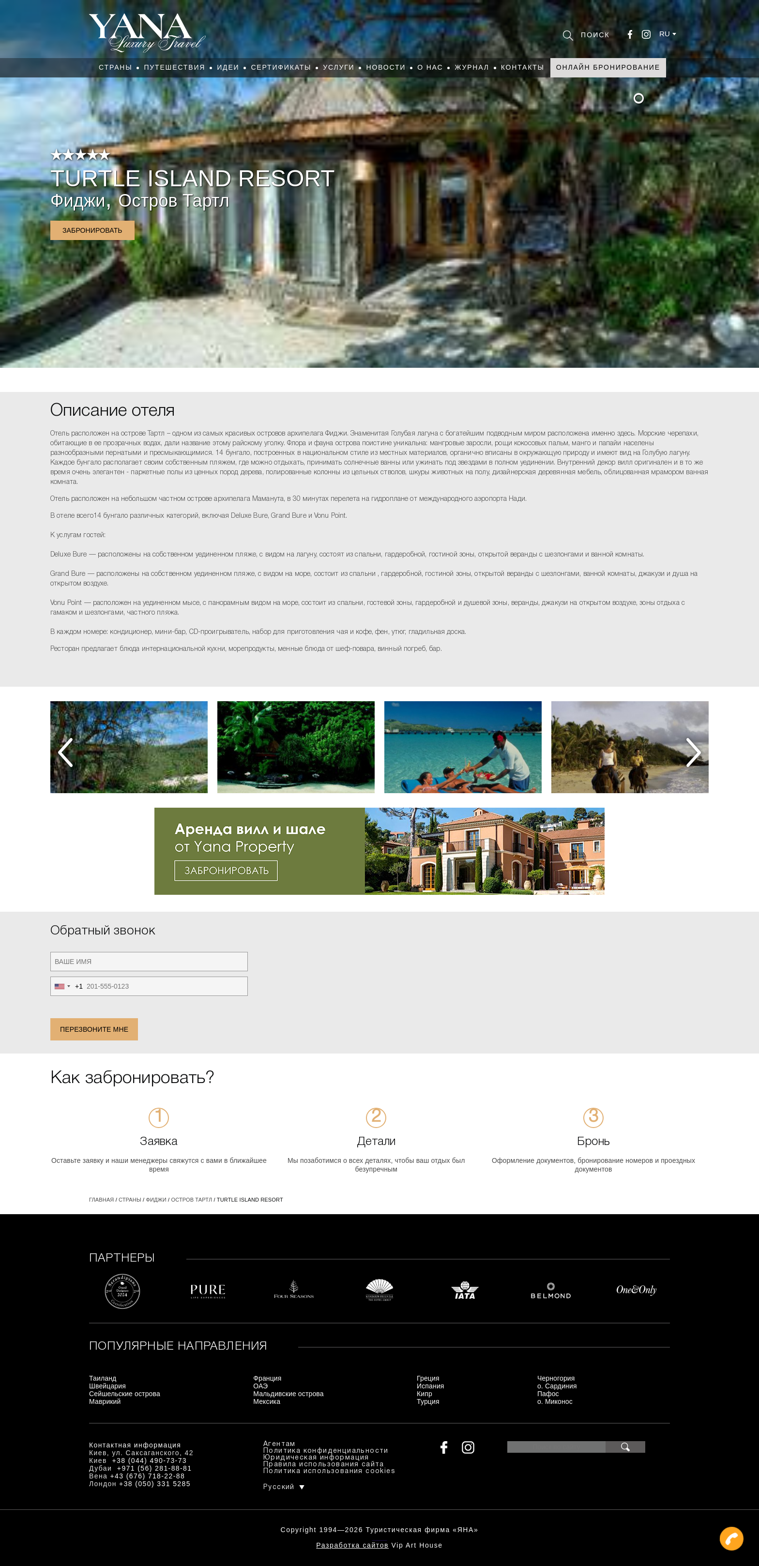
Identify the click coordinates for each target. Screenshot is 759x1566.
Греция (428, 1378)
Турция (428, 1401)
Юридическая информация (316, 1458)
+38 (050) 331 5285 (155, 1484)
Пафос (548, 1394)
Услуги (338, 67)
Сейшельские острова (124, 1394)
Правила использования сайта (323, 1464)
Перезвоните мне (94, 1029)
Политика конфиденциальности (326, 1451)
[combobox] (67, 986)
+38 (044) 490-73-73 (149, 1460)
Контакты (523, 67)
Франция (267, 1378)
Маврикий (105, 1401)
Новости (386, 67)
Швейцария (107, 1386)
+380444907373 (379, 1539)
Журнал (472, 67)
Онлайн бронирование (608, 67)
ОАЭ (260, 1386)
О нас (430, 67)
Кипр (424, 1394)
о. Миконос (555, 1401)
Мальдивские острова (288, 1394)
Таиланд (102, 1378)
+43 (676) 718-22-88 (147, 1476)
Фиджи (77, 201)
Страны (115, 67)
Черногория (556, 1378)
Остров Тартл (173, 201)
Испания (430, 1386)
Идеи (228, 67)
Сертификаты (281, 67)
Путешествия (174, 67)
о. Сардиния (557, 1386)
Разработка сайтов (352, 1545)
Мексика (266, 1401)
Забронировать (92, 230)
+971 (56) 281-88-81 (154, 1468)
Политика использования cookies (329, 1471)
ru (664, 34)
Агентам (279, 1444)
